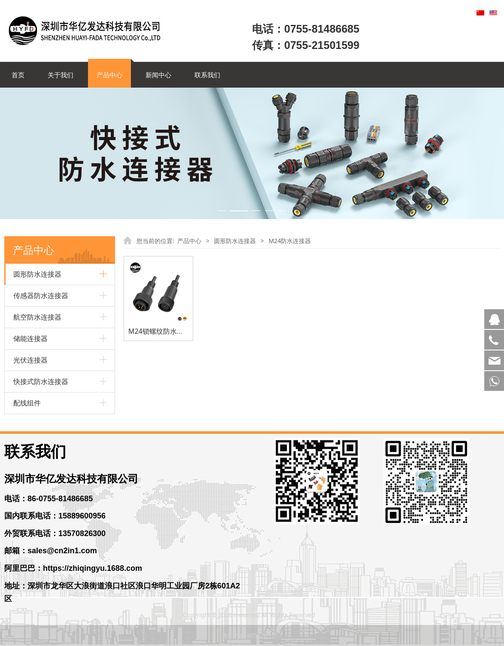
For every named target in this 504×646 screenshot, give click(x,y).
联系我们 (207, 74)
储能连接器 (30, 338)
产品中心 (109, 74)
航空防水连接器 (37, 317)
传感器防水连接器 (40, 295)
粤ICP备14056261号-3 (252, 635)
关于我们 (60, 74)
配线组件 (27, 403)
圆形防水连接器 (37, 274)
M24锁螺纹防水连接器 (162, 331)
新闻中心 (158, 74)
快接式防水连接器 (40, 381)
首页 (18, 74)
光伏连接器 (30, 360)
